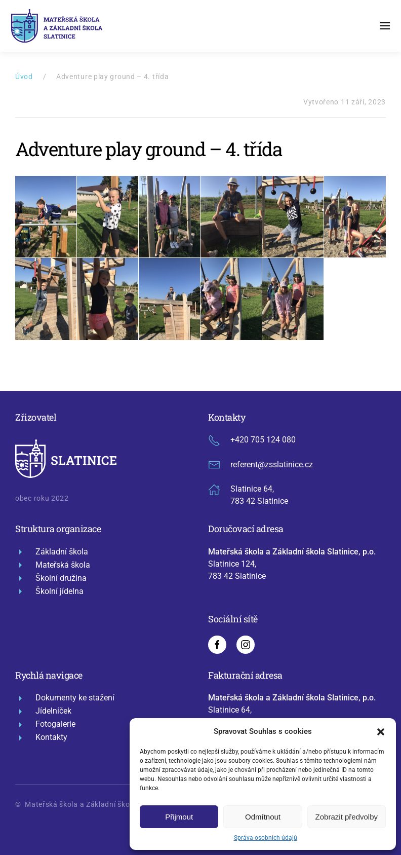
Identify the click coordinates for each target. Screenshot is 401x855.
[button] (381, 731)
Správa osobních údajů (265, 837)
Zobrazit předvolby (346, 816)
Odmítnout (262, 816)
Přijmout (179, 816)
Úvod (24, 76)
